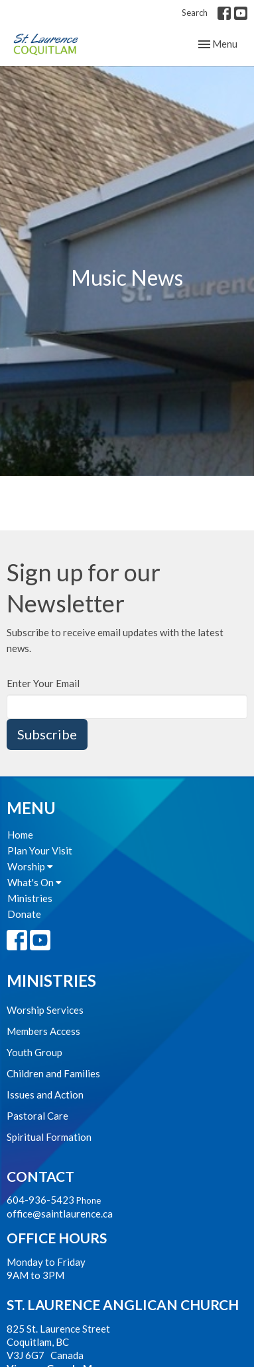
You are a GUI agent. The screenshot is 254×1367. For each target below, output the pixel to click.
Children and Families (53, 1073)
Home (20, 835)
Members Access (43, 1031)
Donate (24, 914)
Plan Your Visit (39, 850)
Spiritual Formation (49, 1137)
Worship (30, 866)
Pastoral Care (37, 1116)
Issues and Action (45, 1094)
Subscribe (47, 734)
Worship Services (45, 1010)
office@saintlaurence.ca (60, 1214)
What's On (34, 882)
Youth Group (34, 1052)
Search (195, 12)
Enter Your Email (43, 683)
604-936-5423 (40, 1200)
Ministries (29, 898)
